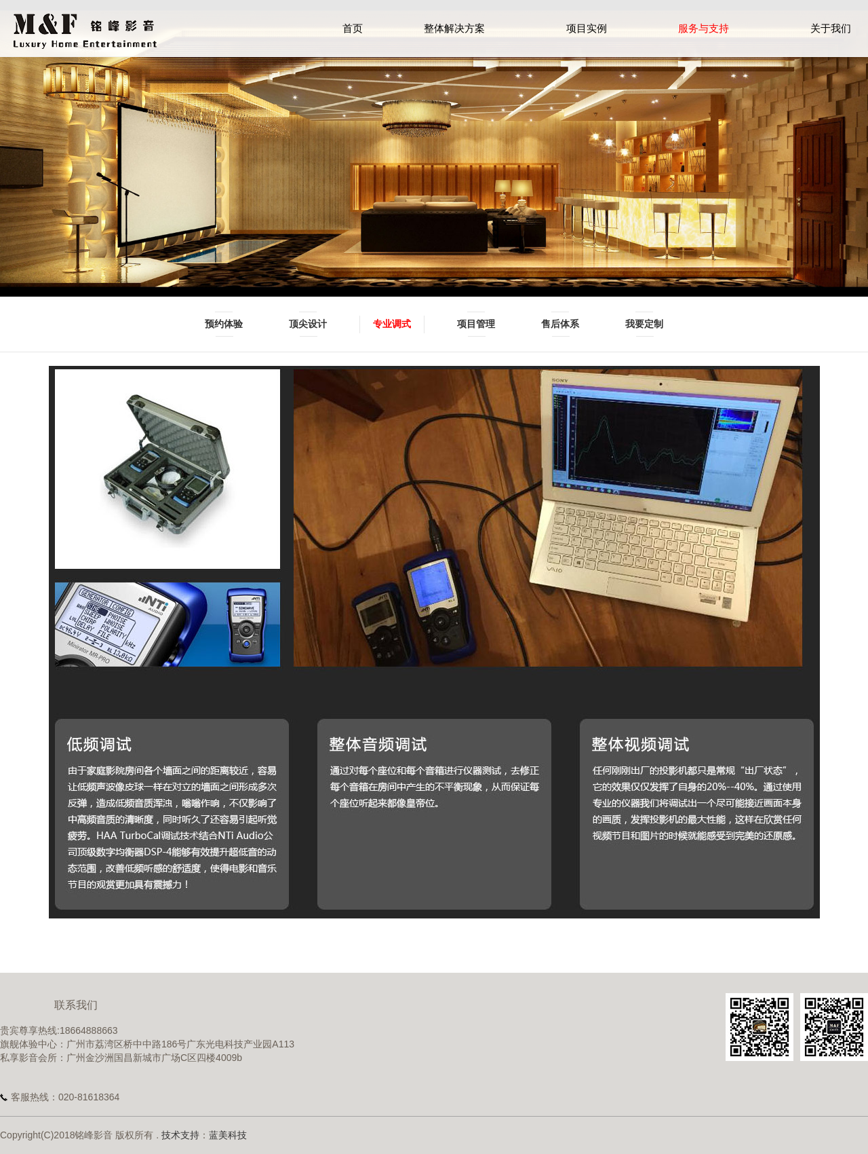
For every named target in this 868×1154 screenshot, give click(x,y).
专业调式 (392, 323)
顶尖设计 (308, 323)
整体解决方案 (454, 28)
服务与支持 (703, 28)
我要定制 (644, 323)
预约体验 (224, 323)
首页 (352, 28)
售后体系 (560, 323)
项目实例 (586, 28)
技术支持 (180, 1135)
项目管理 (476, 323)
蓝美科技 (228, 1135)
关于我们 (830, 28)
